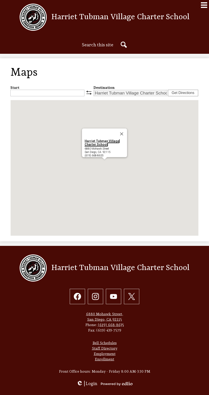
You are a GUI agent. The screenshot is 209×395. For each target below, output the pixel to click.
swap (89, 92)
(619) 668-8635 (111, 325)
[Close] (121, 134)
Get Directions (183, 93)
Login (87, 383)
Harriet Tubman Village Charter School (102, 142)
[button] (104, 164)
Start (14, 87)
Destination (104, 87)
